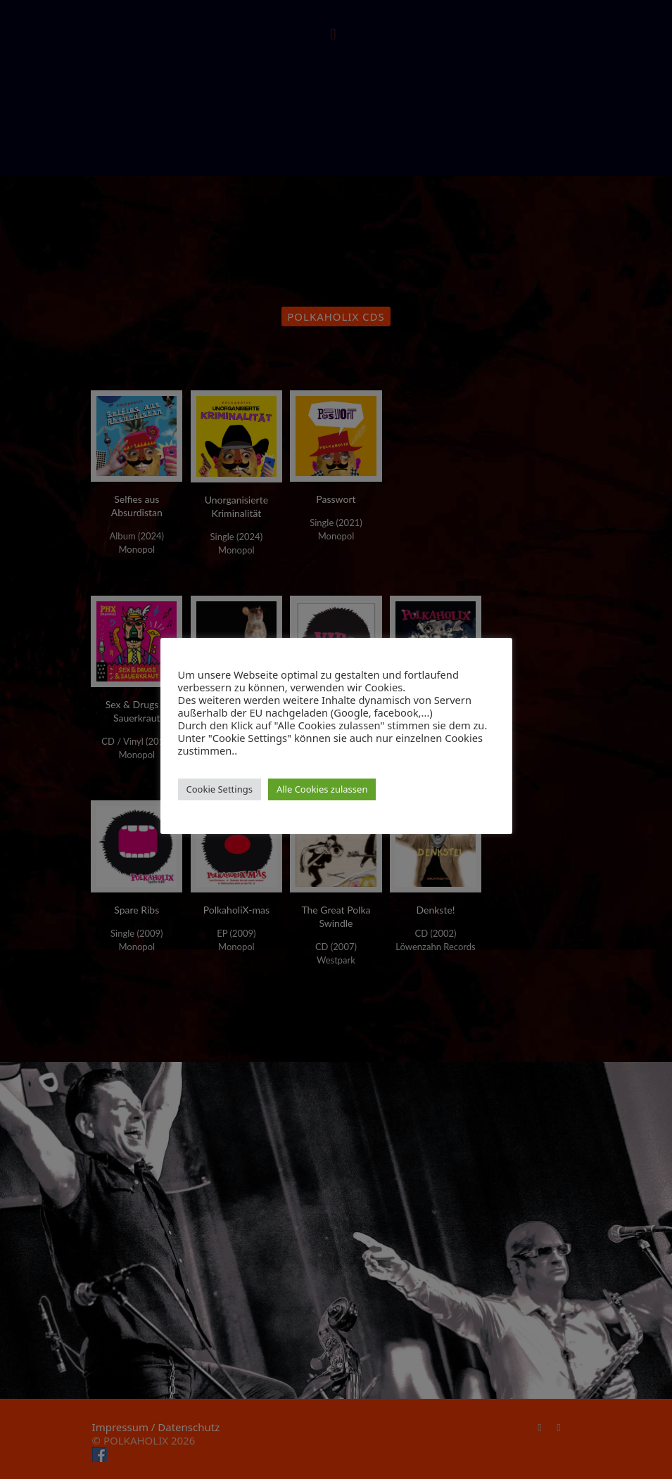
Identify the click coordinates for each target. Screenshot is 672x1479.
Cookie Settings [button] (219, 789)
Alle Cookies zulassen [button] (322, 789)
